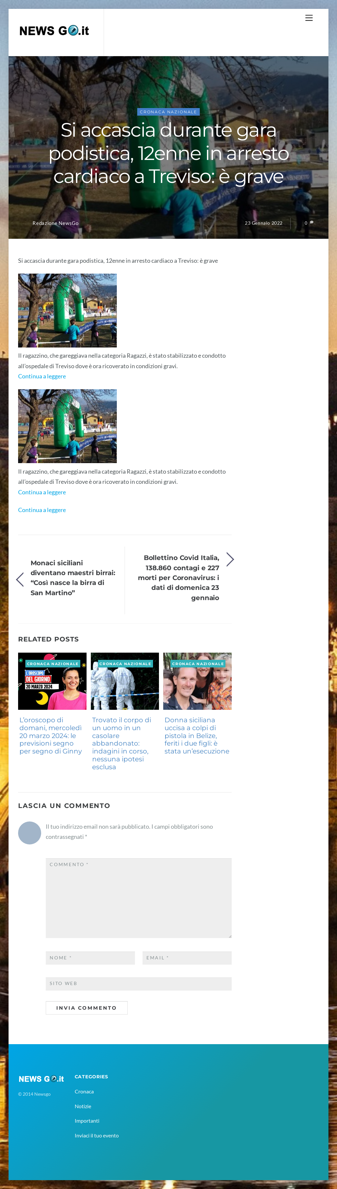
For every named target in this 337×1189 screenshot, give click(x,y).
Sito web (64, 983)
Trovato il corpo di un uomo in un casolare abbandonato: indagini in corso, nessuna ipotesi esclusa (121, 743)
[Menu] (309, 17)
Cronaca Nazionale (168, 111)
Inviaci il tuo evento (97, 1135)
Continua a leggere (42, 376)
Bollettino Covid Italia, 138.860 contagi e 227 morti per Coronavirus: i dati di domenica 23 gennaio (179, 577)
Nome (61, 957)
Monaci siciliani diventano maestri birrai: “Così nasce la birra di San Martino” (73, 578)
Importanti (87, 1120)
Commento (69, 864)
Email (157, 957)
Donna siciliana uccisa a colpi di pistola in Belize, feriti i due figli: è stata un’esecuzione (197, 735)
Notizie (83, 1106)
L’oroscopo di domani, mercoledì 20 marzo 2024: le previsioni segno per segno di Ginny (50, 735)
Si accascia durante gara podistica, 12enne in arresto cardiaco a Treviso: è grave (168, 153)
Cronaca (84, 1091)
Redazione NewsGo (56, 223)
